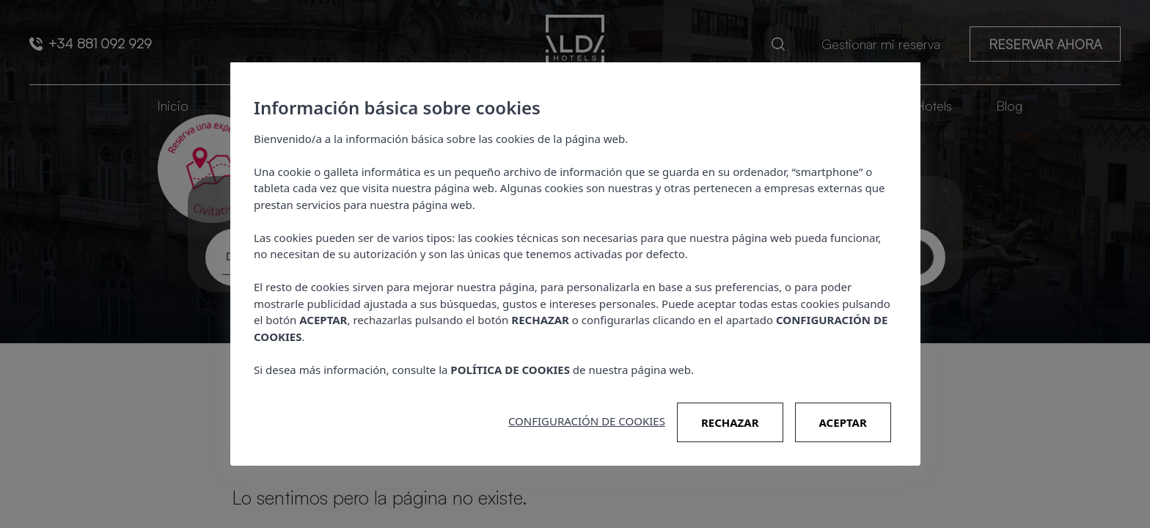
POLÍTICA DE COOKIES (510, 369)
